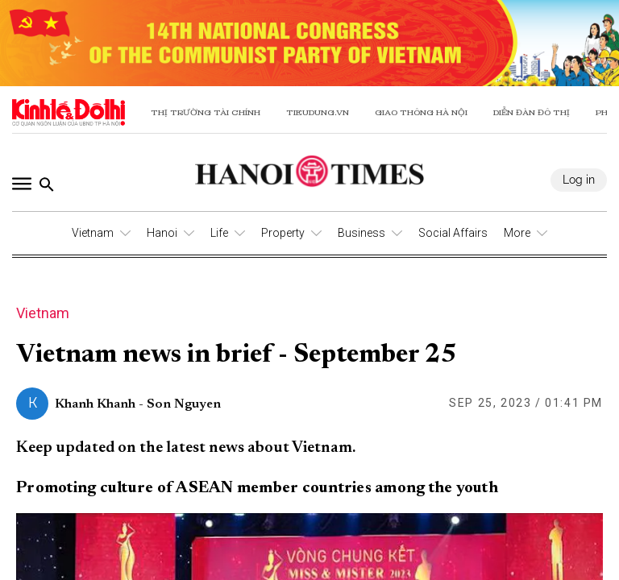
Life (219, 232)
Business (361, 232)
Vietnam (93, 232)
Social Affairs (453, 232)
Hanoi (162, 232)
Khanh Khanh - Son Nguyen (138, 404)
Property (283, 232)
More (517, 232)
